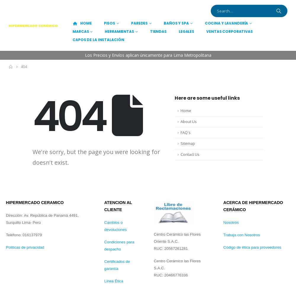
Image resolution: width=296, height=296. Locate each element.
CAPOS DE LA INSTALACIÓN (98, 39)
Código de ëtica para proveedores (252, 247)
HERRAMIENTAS (119, 31)
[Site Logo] (33, 25)
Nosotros (231, 222)
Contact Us (190, 154)
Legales (186, 31)
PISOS (109, 23)
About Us (189, 121)
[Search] (279, 11)
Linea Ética (113, 281)
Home (186, 110)
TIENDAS (158, 31)
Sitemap (188, 143)
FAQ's (186, 132)
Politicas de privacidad (25, 247)
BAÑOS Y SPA (176, 23)
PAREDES (139, 23)
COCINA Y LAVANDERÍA (226, 23)
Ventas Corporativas (229, 31)
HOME (82, 23)
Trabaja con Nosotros (241, 235)
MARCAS (81, 31)
